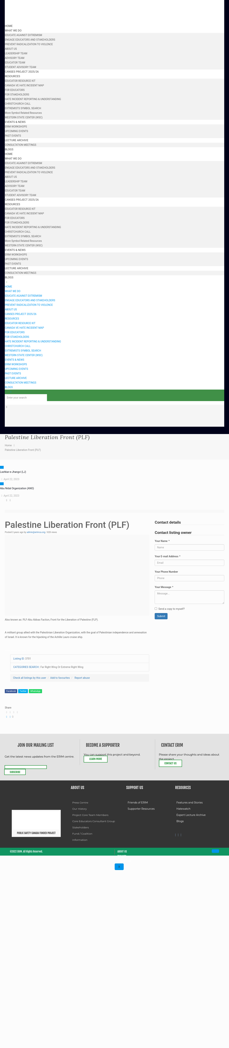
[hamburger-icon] (215, 851)
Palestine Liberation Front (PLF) (23, 449)
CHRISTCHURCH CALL (18, 346)
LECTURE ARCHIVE (16, 378)
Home (8, 445)
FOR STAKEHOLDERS (17, 336)
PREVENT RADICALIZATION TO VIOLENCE (29, 304)
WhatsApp (35, 691)
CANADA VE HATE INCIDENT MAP (24, 327)
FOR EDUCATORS (15, 332)
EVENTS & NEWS (14, 359)
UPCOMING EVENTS (16, 368)
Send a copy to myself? (170, 608)
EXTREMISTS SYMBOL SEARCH (23, 350)
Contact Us (170, 763)
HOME (8, 286)
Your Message (164, 587)
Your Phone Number (166, 571)
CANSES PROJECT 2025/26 (21, 314)
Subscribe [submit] (15, 772)
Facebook (11, 691)
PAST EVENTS (13, 373)
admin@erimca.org (36, 532)
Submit (161, 616)
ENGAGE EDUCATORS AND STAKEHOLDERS (30, 300)
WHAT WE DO (12, 291)
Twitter (23, 691)
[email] (26, 767)
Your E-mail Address (167, 556)
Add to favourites (60, 677)
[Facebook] (175, 835)
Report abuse (82, 677)
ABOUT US (11, 309)
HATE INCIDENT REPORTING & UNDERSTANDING (33, 341)
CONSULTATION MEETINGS (20, 382)
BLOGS (9, 387)
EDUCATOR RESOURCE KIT (20, 323)
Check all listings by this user (29, 677)
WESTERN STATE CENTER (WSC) (24, 355)
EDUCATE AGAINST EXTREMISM (23, 295)
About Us (122, 851)
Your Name (162, 541)
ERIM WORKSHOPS (16, 364)
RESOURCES (12, 318)
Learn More (95, 759)
